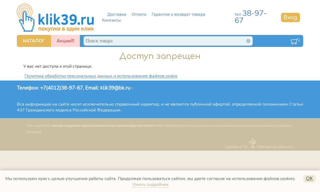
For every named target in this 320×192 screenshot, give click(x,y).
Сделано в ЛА (236, 146)
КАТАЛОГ (34, 41)
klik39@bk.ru (117, 87)
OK (309, 178)
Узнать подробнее (150, 184)
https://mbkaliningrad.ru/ (173, 125)
